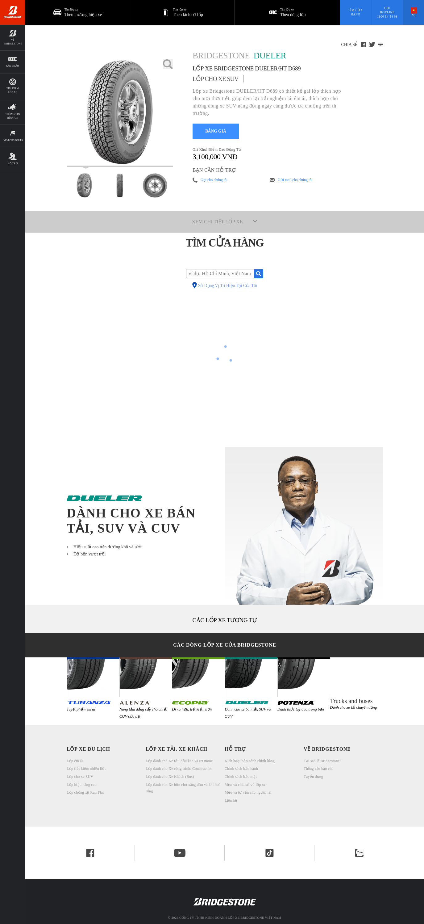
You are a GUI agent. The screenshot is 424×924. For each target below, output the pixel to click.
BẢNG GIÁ (215, 131)
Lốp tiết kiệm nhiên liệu (86, 768)
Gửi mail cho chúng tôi (295, 180)
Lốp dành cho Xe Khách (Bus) (170, 776)
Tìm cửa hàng (355, 12)
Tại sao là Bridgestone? (322, 761)
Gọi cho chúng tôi (214, 180)
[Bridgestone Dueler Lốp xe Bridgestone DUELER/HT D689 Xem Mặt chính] (84, 185)
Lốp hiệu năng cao (82, 785)
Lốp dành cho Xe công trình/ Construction (179, 768)
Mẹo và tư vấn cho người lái (248, 792)
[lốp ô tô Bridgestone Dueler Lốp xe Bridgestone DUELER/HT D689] (120, 113)
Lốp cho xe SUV (80, 776)
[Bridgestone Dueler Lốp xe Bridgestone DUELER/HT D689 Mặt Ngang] (155, 185)
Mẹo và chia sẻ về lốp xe (245, 785)
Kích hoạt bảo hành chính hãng (250, 761)
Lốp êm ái (75, 761)
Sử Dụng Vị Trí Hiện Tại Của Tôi (227, 286)
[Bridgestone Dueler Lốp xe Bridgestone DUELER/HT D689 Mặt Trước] (119, 185)
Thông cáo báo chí (318, 768)
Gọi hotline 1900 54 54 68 (387, 12)
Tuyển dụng (313, 776)
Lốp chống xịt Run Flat (85, 792)
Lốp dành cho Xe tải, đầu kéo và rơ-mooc (179, 761)
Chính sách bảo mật (241, 776)
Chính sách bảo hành (241, 768)
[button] (182, 12)
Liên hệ (231, 800)
